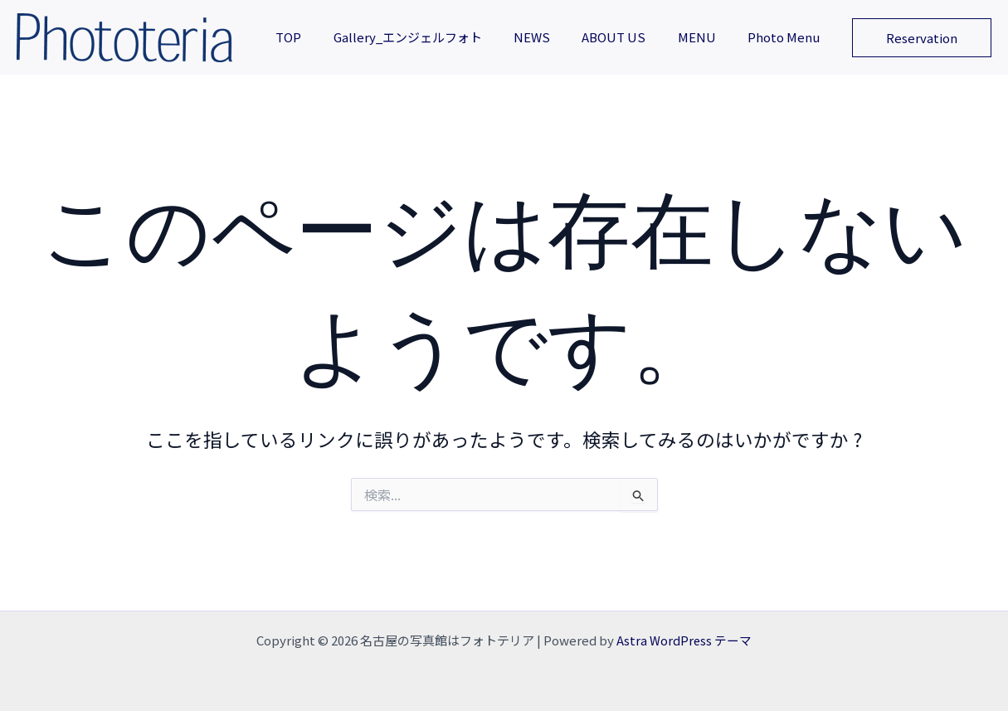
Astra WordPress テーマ (684, 640)
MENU (707, 37)
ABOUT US (631, 37)
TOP (326, 37)
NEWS (556, 37)
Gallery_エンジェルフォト (438, 37)
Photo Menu (787, 37)
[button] (921, 37)
